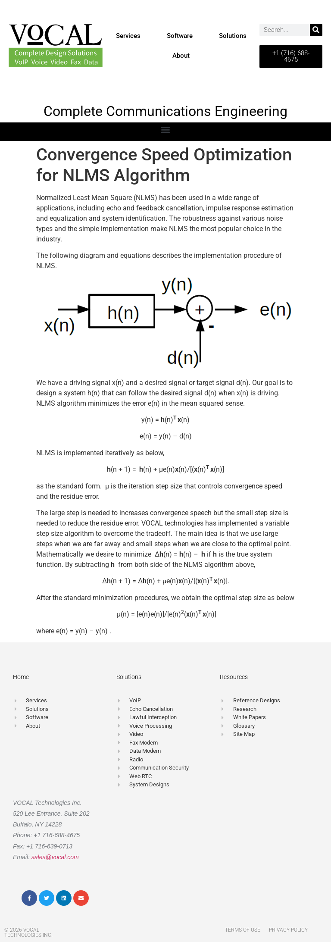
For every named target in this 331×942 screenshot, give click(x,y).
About (181, 55)
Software (180, 36)
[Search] (316, 30)
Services (128, 36)
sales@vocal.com (55, 857)
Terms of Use (242, 930)
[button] (166, 129)
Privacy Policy (288, 930)
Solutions (233, 36)
